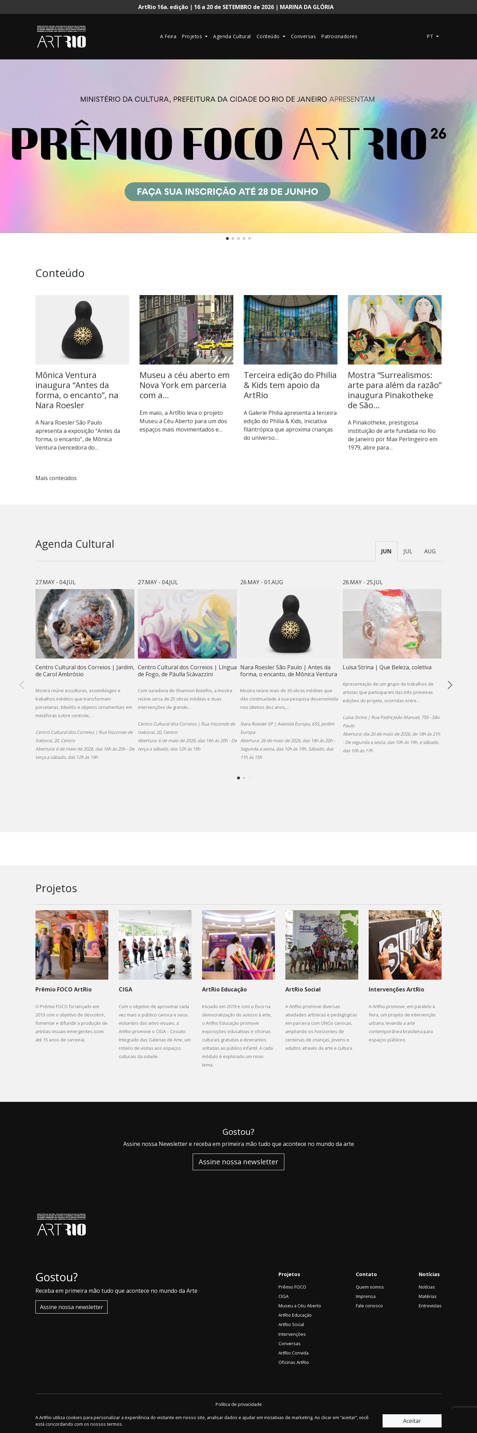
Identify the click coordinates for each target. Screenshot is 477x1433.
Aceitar (412, 1421)
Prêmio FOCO (292, 1287)
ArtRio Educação (295, 1315)
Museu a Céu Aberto (299, 1305)
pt (431, 36)
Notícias (427, 1287)
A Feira (168, 36)
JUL (407, 551)
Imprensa (366, 1296)
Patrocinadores (339, 36)
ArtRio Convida (293, 1353)
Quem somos (370, 1287)
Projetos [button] (193, 36)
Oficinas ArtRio (293, 1362)
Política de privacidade (239, 1404)
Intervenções (292, 1334)
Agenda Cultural (232, 36)
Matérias (428, 1296)
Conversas (303, 36)
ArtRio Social (291, 1324)
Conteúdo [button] (269, 36)
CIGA (283, 1296)
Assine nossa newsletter (238, 1161)
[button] (227, 238)
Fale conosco (369, 1305)
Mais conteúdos (58, 478)
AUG (430, 551)
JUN (386, 551)
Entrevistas (430, 1305)
